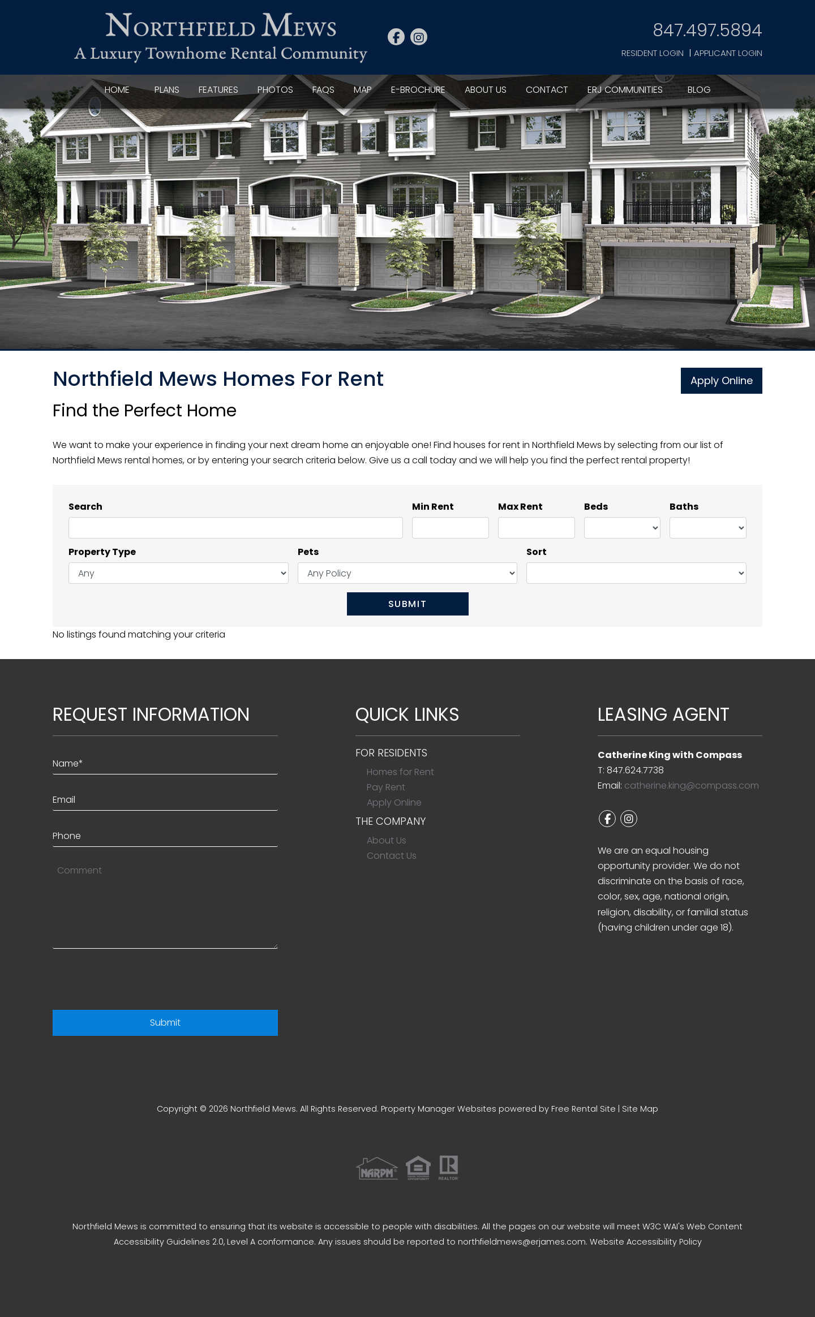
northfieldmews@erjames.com (522, 1241)
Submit (407, 603)
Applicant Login (728, 53)
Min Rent (433, 506)
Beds (596, 506)
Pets (308, 551)
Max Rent (520, 506)
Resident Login (652, 53)
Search (85, 506)
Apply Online (721, 380)
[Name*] (165, 760)
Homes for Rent (400, 771)
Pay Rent (386, 787)
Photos (275, 89)
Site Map (640, 1108)
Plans (167, 89)
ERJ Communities (625, 89)
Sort (536, 551)
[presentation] (139, 982)
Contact (547, 89)
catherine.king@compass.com (691, 785)
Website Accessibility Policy (646, 1241)
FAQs (323, 89)
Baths (684, 506)
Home (117, 89)
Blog (699, 89)
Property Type (102, 551)
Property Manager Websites (438, 1108)
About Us (486, 89)
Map (363, 89)
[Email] (165, 797)
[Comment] (165, 903)
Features (218, 89)
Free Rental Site (583, 1108)
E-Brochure (418, 89)
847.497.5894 (707, 30)
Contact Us (392, 855)
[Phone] (165, 833)
